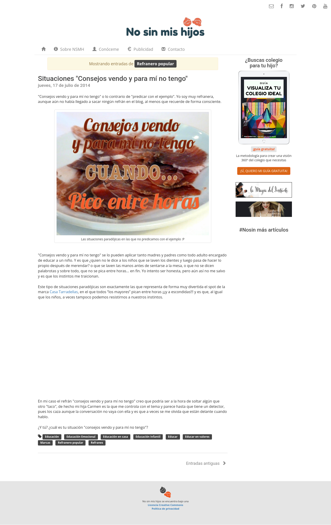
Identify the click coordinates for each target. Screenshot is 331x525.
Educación (52, 437)
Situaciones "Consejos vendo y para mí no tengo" (113, 78)
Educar (172, 437)
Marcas (45, 443)
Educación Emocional (81, 437)
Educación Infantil (148, 437)
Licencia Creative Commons (165, 505)
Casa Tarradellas (64, 291)
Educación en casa (115, 437)
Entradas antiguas (206, 463)
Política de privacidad (165, 508)
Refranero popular (70, 443)
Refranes (97, 443)
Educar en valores (197, 437)
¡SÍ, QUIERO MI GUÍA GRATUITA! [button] (263, 171)
